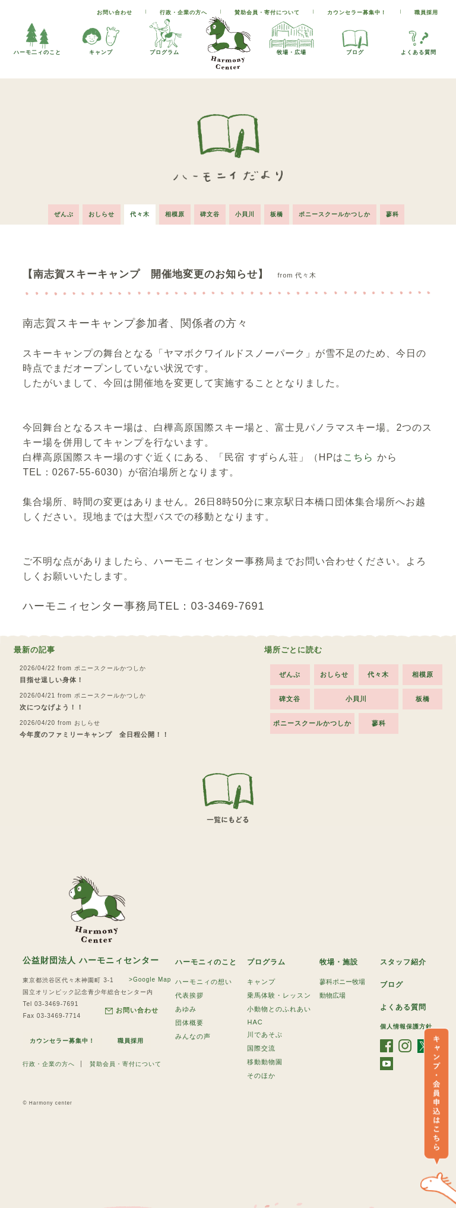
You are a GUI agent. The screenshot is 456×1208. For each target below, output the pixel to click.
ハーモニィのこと (206, 962)
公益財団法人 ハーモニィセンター (91, 960)
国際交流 (261, 1048)
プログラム (164, 36)
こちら (358, 457)
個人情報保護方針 (406, 1026)
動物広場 (332, 995)
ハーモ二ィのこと (37, 36)
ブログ (355, 36)
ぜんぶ (63, 214)
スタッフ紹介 (403, 962)
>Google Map (150, 979)
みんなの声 (193, 1036)
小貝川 (245, 214)
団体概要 (189, 1022)
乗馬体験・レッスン (279, 995)
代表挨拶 (189, 995)
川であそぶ (265, 1034)
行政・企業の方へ (183, 12)
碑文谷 (210, 214)
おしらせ (101, 214)
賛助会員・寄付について (267, 12)
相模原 (175, 214)
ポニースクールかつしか (334, 214)
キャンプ (101, 36)
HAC (254, 1022)
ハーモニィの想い (203, 981)
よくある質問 (418, 36)
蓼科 (392, 214)
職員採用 (426, 12)
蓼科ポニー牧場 (342, 981)
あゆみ (186, 1009)
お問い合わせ (114, 12)
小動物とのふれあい (279, 1009)
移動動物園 (265, 1061)
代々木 (140, 214)
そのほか (261, 1075)
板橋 (276, 214)
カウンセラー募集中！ (357, 12)
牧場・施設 (338, 962)
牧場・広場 (291, 36)
